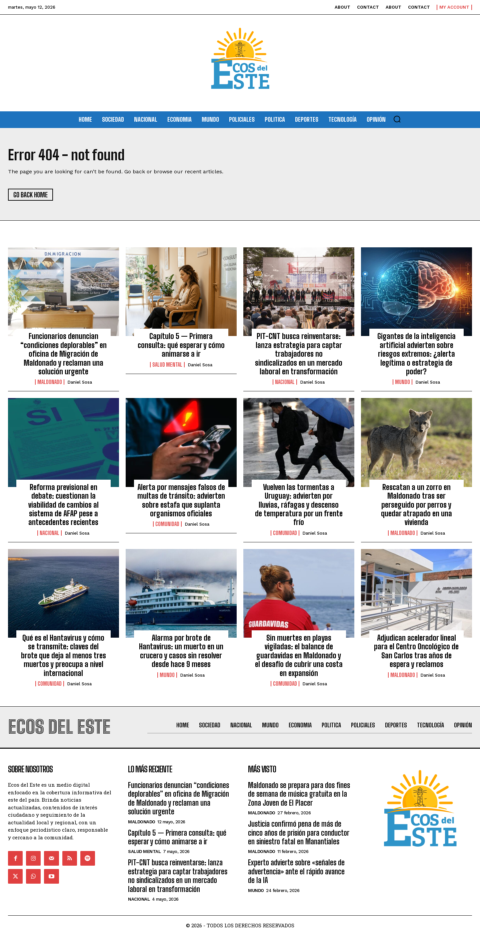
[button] (397, 119)
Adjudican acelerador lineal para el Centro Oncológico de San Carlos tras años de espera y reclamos (416, 651)
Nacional (285, 382)
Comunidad (167, 524)
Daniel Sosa (79, 382)
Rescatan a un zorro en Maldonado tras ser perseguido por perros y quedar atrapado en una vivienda (416, 505)
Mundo (402, 382)
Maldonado (49, 382)
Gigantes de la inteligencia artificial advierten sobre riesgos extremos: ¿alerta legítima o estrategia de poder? (416, 354)
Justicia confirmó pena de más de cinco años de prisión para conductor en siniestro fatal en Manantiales (298, 832)
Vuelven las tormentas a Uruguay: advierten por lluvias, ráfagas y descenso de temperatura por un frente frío (299, 505)
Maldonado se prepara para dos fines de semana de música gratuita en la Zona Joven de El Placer (299, 794)
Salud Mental (167, 364)
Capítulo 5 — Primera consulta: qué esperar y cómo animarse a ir (181, 345)
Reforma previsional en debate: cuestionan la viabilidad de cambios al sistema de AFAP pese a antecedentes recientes (63, 505)
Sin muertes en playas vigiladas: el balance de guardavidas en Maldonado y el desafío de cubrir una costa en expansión (299, 655)
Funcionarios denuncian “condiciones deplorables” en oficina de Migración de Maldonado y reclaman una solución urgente (63, 354)
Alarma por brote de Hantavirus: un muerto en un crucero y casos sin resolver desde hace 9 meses (181, 651)
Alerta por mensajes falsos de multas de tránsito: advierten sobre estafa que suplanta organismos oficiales (181, 500)
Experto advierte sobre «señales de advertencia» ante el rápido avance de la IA (296, 871)
